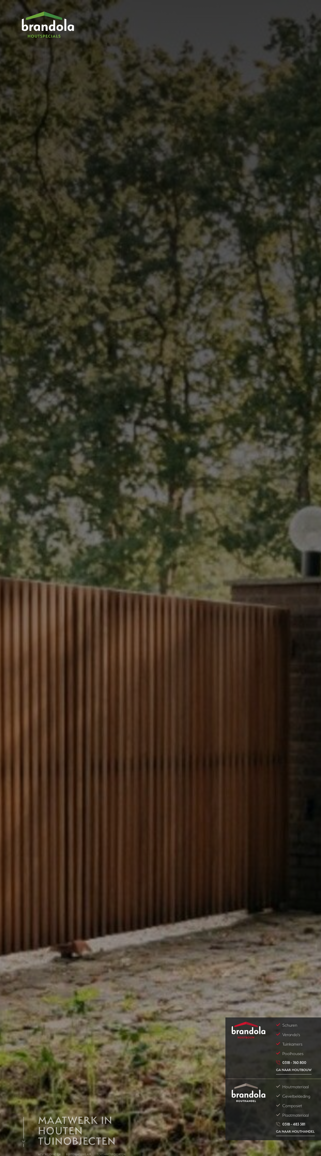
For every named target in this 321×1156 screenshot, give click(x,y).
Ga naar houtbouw (294, 1070)
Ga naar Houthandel (295, 1132)
